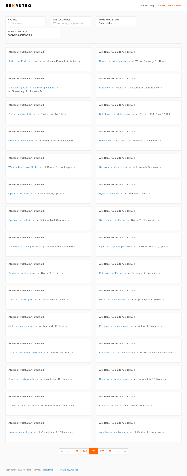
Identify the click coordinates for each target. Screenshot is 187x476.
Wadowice (14, 246)
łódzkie (119, 87)
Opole (11, 193)
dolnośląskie (124, 114)
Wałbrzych (14, 167)
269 (93, 451)
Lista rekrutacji (146, 5)
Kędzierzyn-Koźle (17, 61)
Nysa (102, 193)
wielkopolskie (119, 61)
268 (85, 451)
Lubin (11, 299)
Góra (11, 432)
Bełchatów (104, 87)
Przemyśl (104, 326)
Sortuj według (18, 31)
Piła (10, 114)
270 (102, 451)
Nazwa (12, 19)
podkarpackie (28, 273)
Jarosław (104, 432)
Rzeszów (104, 379)
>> (124, 451)
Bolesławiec (105, 114)
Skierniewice (106, 220)
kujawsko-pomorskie (44, 87)
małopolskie (27, 140)
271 (111, 451)
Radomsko (105, 140)
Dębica (12, 273)
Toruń (11, 352)
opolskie (37, 61)
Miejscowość (61, 19)
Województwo (109, 19)
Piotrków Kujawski (18, 87)
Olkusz (12, 140)
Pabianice (104, 273)
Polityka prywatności (68, 470)
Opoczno (13, 220)
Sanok (11, 379)
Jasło (11, 326)
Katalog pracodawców (170, 5)
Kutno (102, 405)
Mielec (102, 299)
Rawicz (103, 61)
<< (62, 451)
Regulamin (48, 470)
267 (76, 451)
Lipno (102, 246)
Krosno (12, 405)
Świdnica (104, 167)
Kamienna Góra (107, 352)
